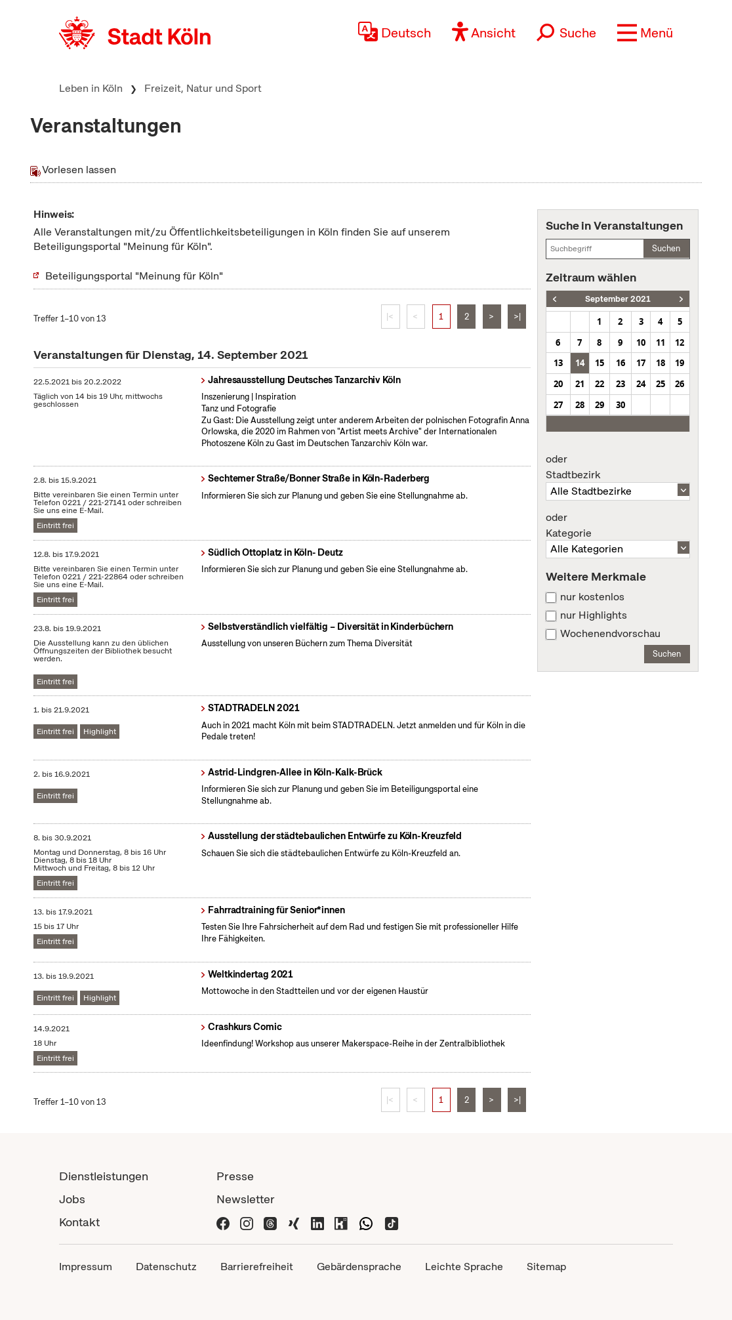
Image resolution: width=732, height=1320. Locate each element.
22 (599, 384)
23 (620, 384)
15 (599, 363)
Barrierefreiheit (256, 1266)
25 (660, 384)
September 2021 (618, 298)
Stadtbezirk (618, 467)
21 (579, 384)
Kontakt (79, 1221)
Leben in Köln (91, 88)
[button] (645, 32)
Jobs (72, 1199)
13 (558, 363)
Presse (235, 1176)
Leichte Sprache (464, 1266)
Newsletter (245, 1199)
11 (660, 342)
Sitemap (546, 1266)
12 (679, 342)
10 (640, 342)
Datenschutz (166, 1266)
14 (579, 363)
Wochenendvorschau (610, 634)
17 (640, 363)
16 (620, 363)
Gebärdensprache (359, 1266)
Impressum (85, 1266)
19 (679, 363)
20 (558, 384)
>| (517, 316)
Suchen (666, 248)
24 (640, 384)
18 (660, 363)
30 (620, 405)
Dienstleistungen (103, 1176)
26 (679, 384)
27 (558, 405)
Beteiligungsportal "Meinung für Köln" (134, 276)
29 (599, 405)
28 (579, 405)
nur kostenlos (592, 597)
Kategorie (618, 525)
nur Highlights (593, 615)
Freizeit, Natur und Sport (203, 88)
